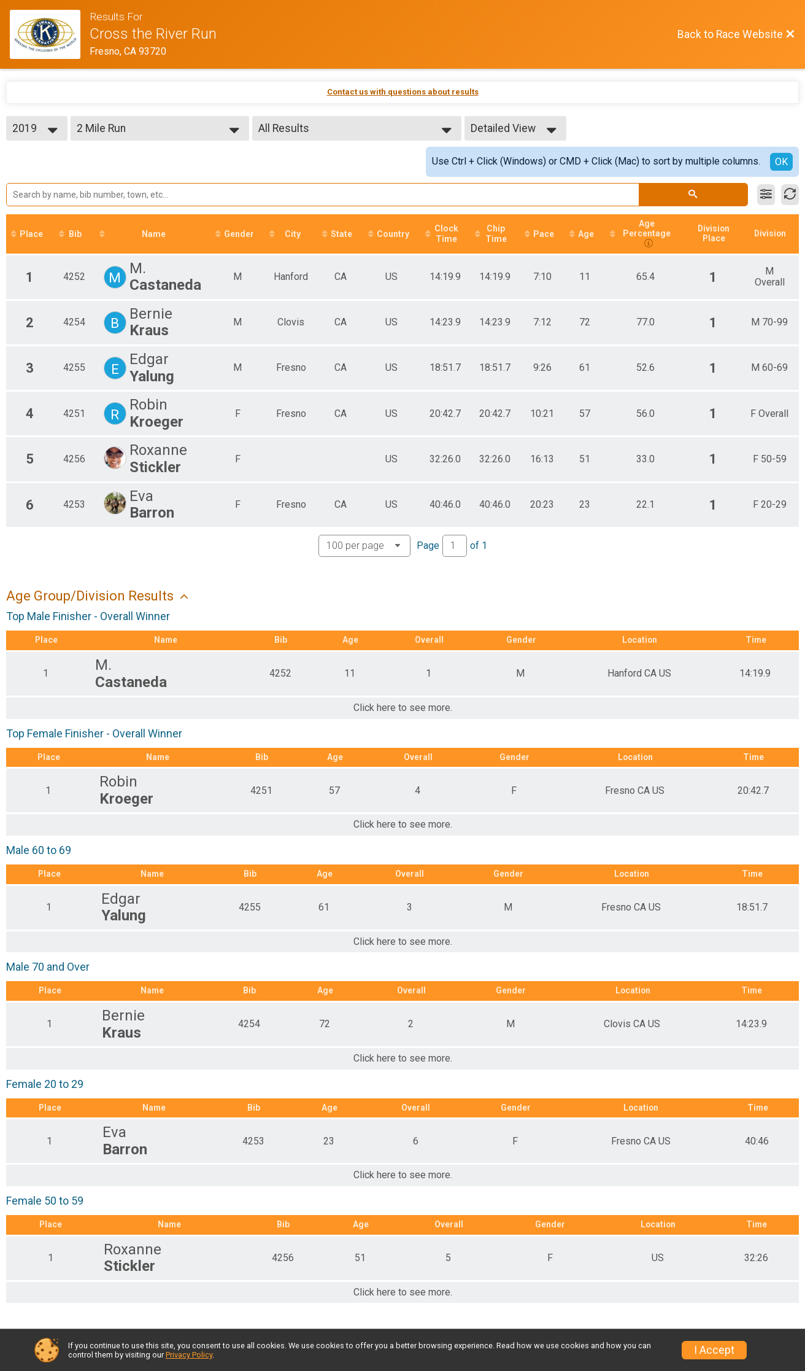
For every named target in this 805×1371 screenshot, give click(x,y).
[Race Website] (50, 34)
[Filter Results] (766, 194)
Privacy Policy (189, 1354)
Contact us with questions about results (403, 91)
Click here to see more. (402, 709)
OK (781, 162)
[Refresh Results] (790, 194)
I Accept (714, 1350)
